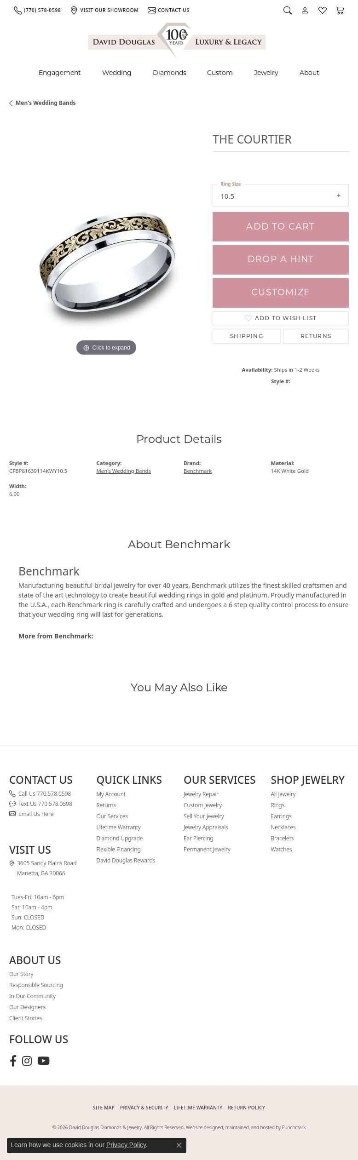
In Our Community (32, 996)
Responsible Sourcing (36, 985)
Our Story (21, 974)
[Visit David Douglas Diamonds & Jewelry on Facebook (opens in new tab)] (13, 1061)
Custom (220, 73)
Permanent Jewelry (207, 849)
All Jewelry (283, 794)
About (309, 73)
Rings (278, 805)
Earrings (281, 816)
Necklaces (283, 827)
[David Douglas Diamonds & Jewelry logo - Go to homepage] (178, 39)
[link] (37, 10)
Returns (315, 336)
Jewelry (266, 73)
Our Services (112, 816)
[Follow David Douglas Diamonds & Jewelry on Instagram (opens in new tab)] (27, 1061)
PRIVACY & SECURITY (144, 1107)
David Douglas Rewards (126, 860)
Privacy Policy (126, 1145)
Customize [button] (280, 292)
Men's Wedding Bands (46, 103)
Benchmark (198, 470)
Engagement (60, 73)
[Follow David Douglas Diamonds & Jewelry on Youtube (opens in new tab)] (43, 1061)
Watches (281, 849)
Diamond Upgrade (120, 838)
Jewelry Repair (201, 794)
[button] (287, 10)
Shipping (246, 336)
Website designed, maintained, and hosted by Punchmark (246, 1127)
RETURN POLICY (246, 1107)
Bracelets (282, 838)
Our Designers (27, 1007)
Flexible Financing (119, 849)
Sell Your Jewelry (204, 816)
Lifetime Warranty (119, 827)
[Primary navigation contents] (179, 73)
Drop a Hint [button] (281, 259)
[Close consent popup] (179, 1145)
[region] (106, 261)
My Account (111, 794)
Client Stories (25, 1018)
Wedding (117, 73)
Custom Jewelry (203, 805)
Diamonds (169, 73)
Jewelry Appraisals (206, 827)
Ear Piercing (199, 838)
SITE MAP (104, 1107)
